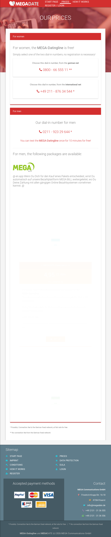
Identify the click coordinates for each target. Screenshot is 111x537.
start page (51, 1)
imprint (12, 460)
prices (65, 1)
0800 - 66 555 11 (55, 70)
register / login (54, 5)
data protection (67, 460)
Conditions (14, 465)
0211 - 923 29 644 (56, 132)
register (13, 473)
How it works (81, 1)
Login (61, 469)
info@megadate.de (96, 505)
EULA (60, 465)
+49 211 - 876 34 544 (56, 92)
